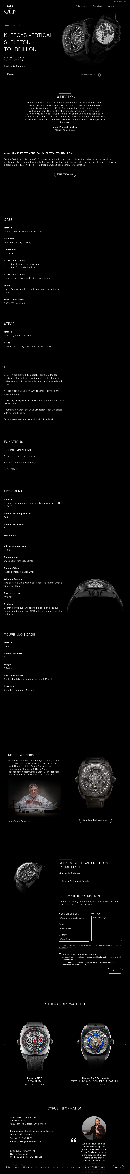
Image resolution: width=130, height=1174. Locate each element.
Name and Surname (69, 914)
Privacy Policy (106, 945)
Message (96, 914)
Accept (118, 1167)
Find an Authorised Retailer (76, 881)
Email (61, 925)
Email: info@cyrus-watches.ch (25, 1142)
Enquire (10, 75)
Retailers (97, 7)
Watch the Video (90, 75)
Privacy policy (80, 964)
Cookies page (98, 1167)
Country (63, 935)
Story (111, 7)
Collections (81, 7)
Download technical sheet (96, 820)
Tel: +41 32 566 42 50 (21, 1139)
